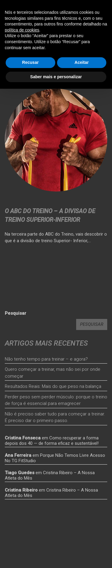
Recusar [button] (30, 62)
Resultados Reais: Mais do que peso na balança (53, 386)
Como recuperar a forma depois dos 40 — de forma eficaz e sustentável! (52, 440)
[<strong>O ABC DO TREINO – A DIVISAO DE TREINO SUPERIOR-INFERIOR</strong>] (56, 140)
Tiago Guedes (19, 472)
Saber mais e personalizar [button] (56, 76)
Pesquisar (15, 313)
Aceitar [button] (82, 62)
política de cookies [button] (22, 30)
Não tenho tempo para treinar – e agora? (46, 359)
